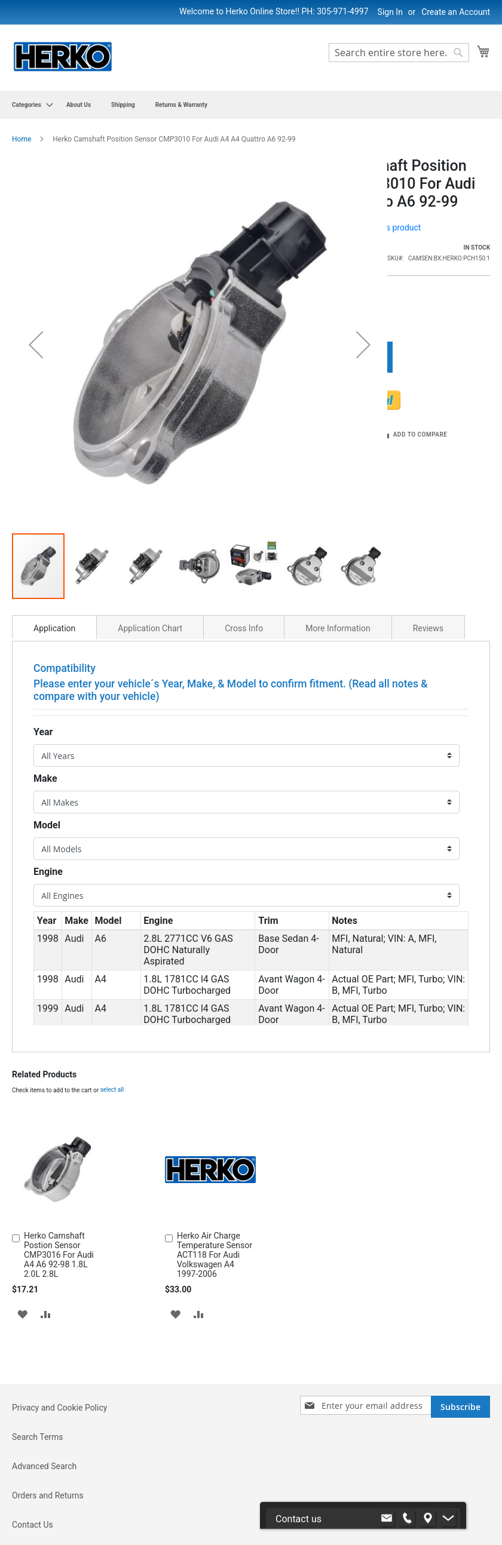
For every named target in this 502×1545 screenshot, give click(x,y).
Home (21, 139)
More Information (337, 525)
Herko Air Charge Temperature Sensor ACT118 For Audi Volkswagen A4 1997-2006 (214, 1152)
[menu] (251, 105)
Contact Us (32, 1493)
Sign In (390, 12)
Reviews (428, 525)
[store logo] (63, 57)
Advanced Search (44, 1435)
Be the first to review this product (360, 227)
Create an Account (455, 12)
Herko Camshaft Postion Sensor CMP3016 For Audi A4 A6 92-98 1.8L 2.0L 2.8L (59, 1152)
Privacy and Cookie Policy (59, 1376)
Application (54, 525)
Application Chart (150, 525)
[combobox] (399, 52)
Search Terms (37, 1406)
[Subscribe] (460, 1376)
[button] (36, 293)
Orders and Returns (48, 1464)
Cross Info (244, 525)
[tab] (54, 524)
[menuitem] (29, 105)
